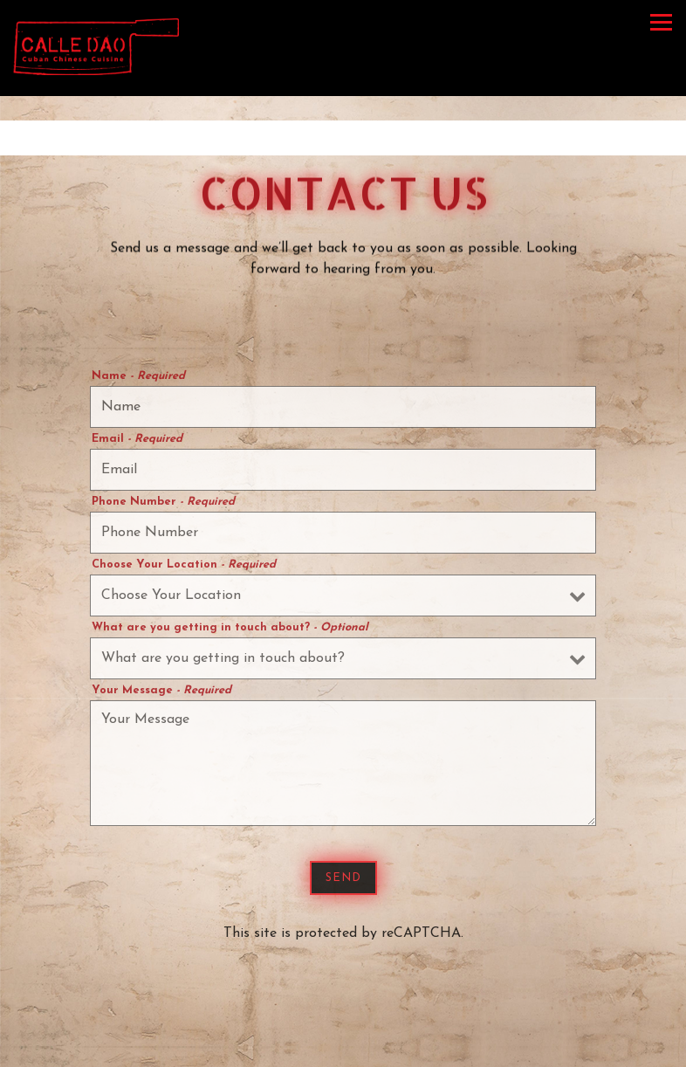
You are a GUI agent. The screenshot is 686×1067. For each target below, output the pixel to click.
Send (343, 880)
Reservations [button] (343, 1044)
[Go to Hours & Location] (343, 137)
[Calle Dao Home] (96, 46)
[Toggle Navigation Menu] (661, 22)
